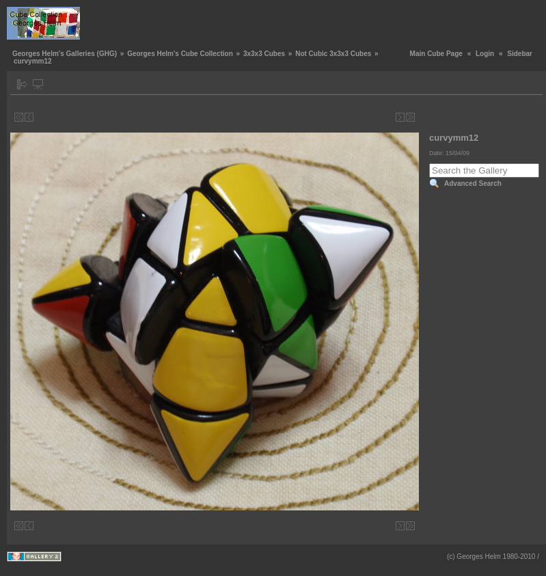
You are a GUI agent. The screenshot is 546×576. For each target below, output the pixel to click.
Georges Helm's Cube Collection (180, 53)
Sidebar (519, 53)
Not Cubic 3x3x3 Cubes (333, 53)
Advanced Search (473, 183)
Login (485, 53)
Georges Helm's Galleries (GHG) (64, 53)
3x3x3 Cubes (264, 53)
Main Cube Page (436, 53)
